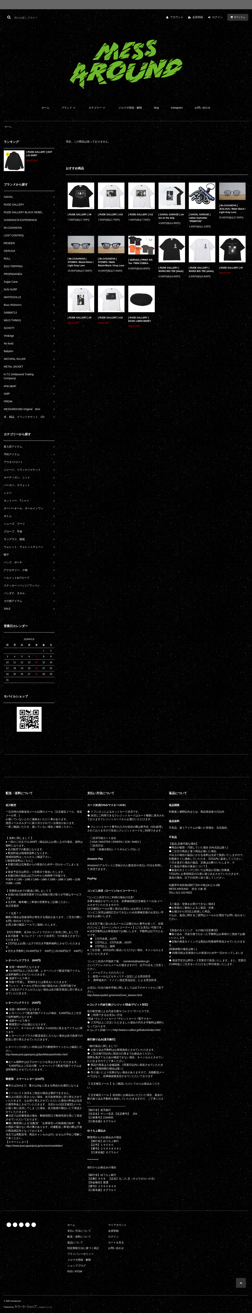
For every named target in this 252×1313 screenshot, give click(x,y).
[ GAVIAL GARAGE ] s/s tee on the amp (171, 216)
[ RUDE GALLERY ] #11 (140, 214)
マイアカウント (117, 1224)
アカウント (176, 17)
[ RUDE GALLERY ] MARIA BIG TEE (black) (171, 269)
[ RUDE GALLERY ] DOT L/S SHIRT (39, 154)
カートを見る (116, 1242)
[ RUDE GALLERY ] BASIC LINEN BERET (139, 319)
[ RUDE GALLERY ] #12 (110, 317)
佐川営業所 (12, 905)
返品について (75, 1242)
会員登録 (197, 17)
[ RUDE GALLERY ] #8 (79, 214)
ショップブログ (76, 1265)
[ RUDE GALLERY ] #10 (110, 214)
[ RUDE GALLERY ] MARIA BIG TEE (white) (201, 269)
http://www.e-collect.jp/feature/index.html (136, 1029)
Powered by (28, 1307)
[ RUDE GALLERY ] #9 (79, 317)
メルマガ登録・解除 (130, 107)
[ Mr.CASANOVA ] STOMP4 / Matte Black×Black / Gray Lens (111, 262)
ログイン (217, 17)
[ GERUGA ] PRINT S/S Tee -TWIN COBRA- (140, 262)
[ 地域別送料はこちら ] (19, 860)
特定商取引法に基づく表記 (83, 1248)
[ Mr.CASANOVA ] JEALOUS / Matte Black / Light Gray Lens (232, 209)
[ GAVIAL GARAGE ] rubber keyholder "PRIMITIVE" (199, 218)
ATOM (78, 1271)
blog (156, 107)
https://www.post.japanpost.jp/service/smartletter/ (34, 1145)
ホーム (45, 107)
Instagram (177, 107)
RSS (70, 1271)
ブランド (69, 107)
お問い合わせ (202, 107)
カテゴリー (97, 107)
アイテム (237, 17)
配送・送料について (79, 1236)
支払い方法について (79, 1230)
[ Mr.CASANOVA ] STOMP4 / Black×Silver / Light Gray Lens (81, 262)
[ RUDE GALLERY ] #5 (231, 267)
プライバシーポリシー (80, 1253)
